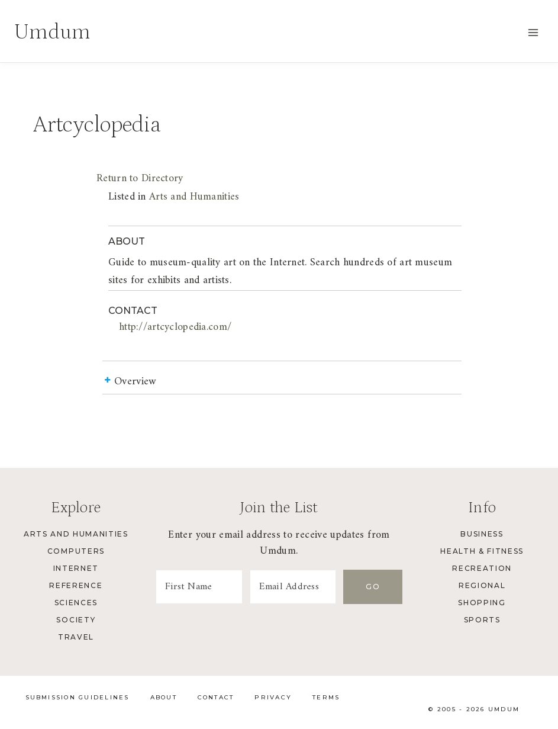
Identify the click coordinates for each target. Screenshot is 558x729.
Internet (76, 568)
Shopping (481, 602)
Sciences (76, 602)
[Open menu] (533, 32)
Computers (76, 551)
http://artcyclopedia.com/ (175, 327)
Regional (482, 585)
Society (75, 619)
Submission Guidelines (77, 697)
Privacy (273, 697)
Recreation (482, 568)
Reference (75, 585)
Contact (216, 697)
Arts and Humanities (194, 197)
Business (481, 533)
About (163, 697)
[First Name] (199, 587)
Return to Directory (139, 178)
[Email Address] (293, 587)
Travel (76, 636)
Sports (482, 619)
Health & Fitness (482, 551)
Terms (326, 697)
